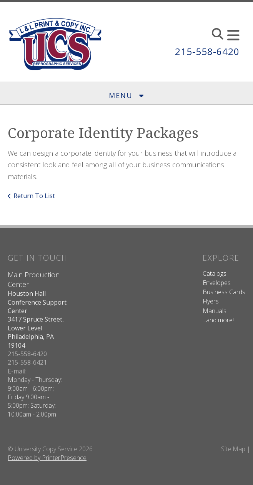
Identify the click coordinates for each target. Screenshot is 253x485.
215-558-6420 (207, 51)
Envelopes (217, 282)
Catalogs (214, 273)
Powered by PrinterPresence (47, 457)
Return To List (34, 196)
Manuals (214, 311)
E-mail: (17, 371)
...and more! (218, 320)
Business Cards (224, 292)
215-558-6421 (27, 362)
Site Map (233, 449)
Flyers (211, 301)
